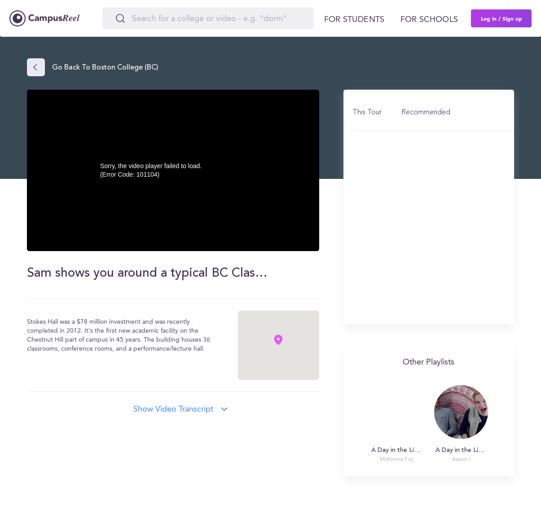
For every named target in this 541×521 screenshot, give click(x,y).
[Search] (207, 18)
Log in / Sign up (501, 18)
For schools (429, 20)
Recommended (425, 112)
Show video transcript (173, 409)
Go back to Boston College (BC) (105, 67)
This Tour (367, 112)
